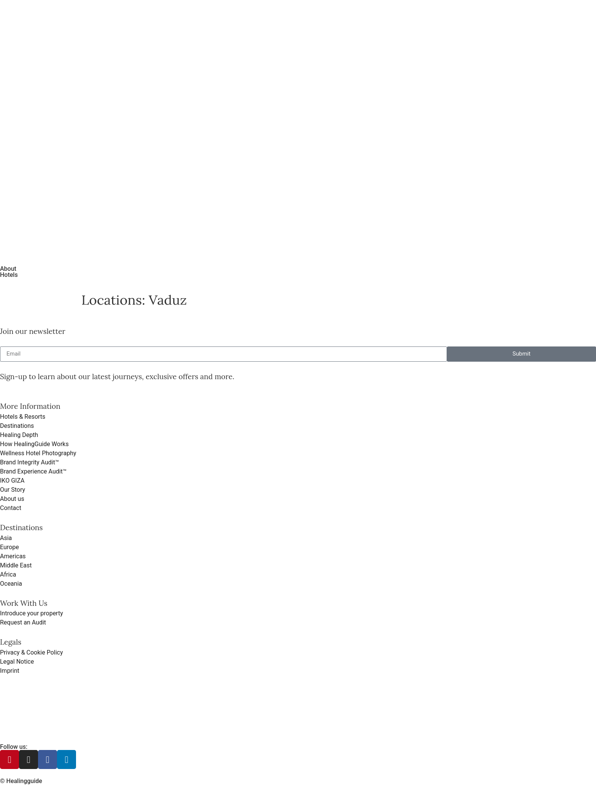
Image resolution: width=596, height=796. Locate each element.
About (8, 268)
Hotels (9, 274)
